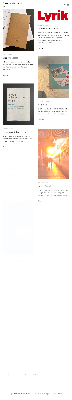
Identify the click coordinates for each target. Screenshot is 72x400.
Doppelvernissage (10, 59)
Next (34, 374)
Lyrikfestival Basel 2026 (48, 30)
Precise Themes (57, 394)
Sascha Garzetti (12, 3)
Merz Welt (42, 108)
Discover (6, 76)
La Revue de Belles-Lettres (14, 137)
